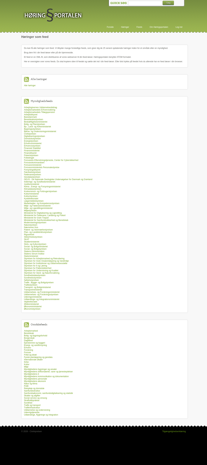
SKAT (26, 239)
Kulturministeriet (31, 194)
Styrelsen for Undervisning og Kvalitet (41, 270)
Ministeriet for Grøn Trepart (36, 218)
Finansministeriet (32, 150)
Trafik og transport (32, 405)
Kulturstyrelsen (31, 196)
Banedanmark (30, 117)
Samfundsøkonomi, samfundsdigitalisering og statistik (48, 393)
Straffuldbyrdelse (31, 400)
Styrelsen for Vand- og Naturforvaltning (41, 273)
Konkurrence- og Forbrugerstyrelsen (40, 191)
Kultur (26, 364)
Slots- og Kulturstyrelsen (35, 244)
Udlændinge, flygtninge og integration (41, 415)
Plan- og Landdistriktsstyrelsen (38, 232)
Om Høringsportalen (159, 27)
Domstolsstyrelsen (32, 138)
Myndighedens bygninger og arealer (40, 369)
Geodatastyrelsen (32, 177)
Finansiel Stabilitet (32, 148)
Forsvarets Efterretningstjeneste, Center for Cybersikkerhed (51, 160)
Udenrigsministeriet (33, 297)
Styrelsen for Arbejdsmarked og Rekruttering (44, 258)
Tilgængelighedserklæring (174, 431)
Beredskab (29, 333)
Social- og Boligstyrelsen (35, 249)
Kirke (26, 362)
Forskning (28, 350)
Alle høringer (30, 85)
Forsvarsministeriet (32, 165)
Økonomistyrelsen (32, 309)
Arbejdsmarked (31, 331)
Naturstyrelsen (30, 225)
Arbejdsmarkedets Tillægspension (39, 112)
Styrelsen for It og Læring (35, 266)
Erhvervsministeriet (32, 143)
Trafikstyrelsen (30, 285)
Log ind (179, 27)
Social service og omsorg (35, 398)
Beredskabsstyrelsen (33, 119)
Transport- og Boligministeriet (37, 287)
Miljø (26, 367)
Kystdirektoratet (31, 198)
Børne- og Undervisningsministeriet (40, 131)
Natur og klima (30, 383)
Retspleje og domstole (34, 388)
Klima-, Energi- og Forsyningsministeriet (42, 186)
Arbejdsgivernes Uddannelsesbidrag (40, 107)
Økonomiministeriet (33, 306)
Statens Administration (34, 251)
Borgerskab (29, 338)
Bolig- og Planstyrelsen (34, 124)
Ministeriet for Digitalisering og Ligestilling (43, 213)
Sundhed (28, 403)
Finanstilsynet (30, 153)
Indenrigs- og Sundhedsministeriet (39, 182)
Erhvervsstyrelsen (32, 146)
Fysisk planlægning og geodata (38, 357)
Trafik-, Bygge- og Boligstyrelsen (39, 282)
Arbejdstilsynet (30, 114)
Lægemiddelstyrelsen (34, 201)
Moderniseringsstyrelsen (35, 222)
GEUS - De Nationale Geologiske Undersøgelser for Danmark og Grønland (58, 179)
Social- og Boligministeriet (36, 246)
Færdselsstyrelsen (32, 172)
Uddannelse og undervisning (37, 410)
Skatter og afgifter (32, 395)
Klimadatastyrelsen (32, 189)
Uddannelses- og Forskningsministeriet (41, 292)
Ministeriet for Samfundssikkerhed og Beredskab (46, 220)
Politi (26, 386)
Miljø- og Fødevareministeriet (37, 206)
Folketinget (29, 158)
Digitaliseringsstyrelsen (34, 136)
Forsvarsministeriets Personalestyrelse (41, 167)
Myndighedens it (31, 374)
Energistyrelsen (31, 141)
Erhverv (27, 347)
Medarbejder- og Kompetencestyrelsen (41, 203)
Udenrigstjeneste (31, 412)
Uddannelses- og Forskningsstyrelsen (41, 294)
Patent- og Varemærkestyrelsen (38, 230)
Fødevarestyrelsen (32, 174)
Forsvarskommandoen (34, 162)
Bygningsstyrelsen (32, 129)
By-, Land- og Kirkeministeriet (37, 126)
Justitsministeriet (31, 184)
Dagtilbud (28, 340)
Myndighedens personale (35, 379)
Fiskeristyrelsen (31, 155)
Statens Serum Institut (34, 254)
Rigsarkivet (29, 234)
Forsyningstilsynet (32, 170)
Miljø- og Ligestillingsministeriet (38, 208)
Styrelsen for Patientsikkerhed (37, 268)
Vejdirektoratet (30, 302)
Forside (110, 27)
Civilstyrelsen (30, 134)
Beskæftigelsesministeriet (35, 122)
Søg (168, 3)
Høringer (125, 27)
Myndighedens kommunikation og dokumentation (46, 376)
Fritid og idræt (30, 355)
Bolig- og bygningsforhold (35, 335)
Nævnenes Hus (31, 227)
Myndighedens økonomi (35, 381)
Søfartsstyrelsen (31, 280)
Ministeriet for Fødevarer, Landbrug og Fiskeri (45, 215)
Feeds (139, 27)
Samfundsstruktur (32, 391)
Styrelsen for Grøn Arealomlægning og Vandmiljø (46, 261)
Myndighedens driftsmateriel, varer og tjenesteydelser (48, 371)
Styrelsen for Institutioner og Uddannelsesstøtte (45, 263)
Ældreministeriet (31, 304)
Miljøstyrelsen (30, 210)
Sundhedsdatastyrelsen (34, 275)
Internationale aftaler (33, 359)
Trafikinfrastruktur (32, 407)
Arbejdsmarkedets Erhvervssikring (39, 110)
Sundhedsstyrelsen (32, 278)
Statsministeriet (31, 256)
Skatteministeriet (31, 242)
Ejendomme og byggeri (34, 343)
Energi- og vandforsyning (35, 345)
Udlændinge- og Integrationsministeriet (41, 299)
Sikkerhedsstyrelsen (33, 237)
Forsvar (27, 352)
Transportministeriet (33, 290)
